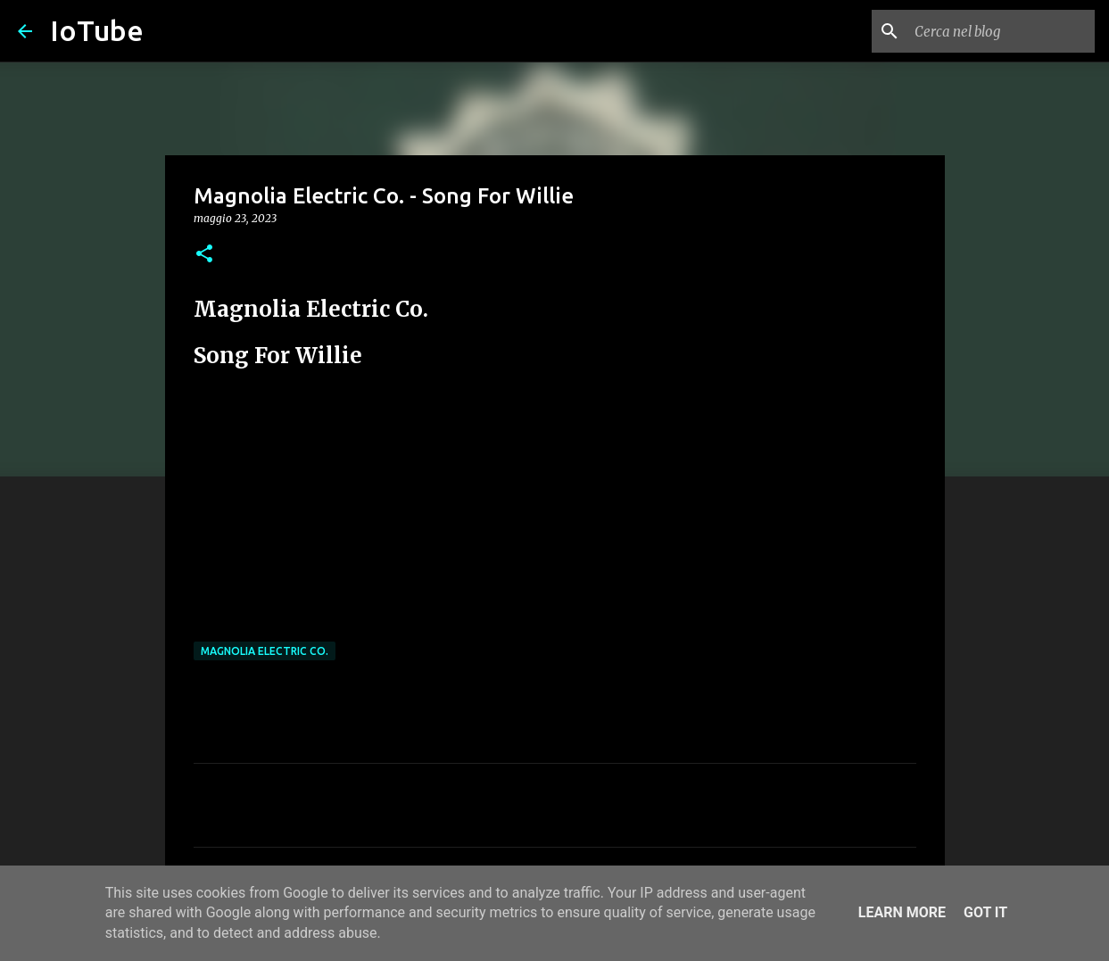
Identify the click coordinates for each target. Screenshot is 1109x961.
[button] (204, 255)
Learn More (902, 912)
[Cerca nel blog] (1001, 31)
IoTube (97, 30)
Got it (985, 912)
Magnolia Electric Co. (264, 651)
